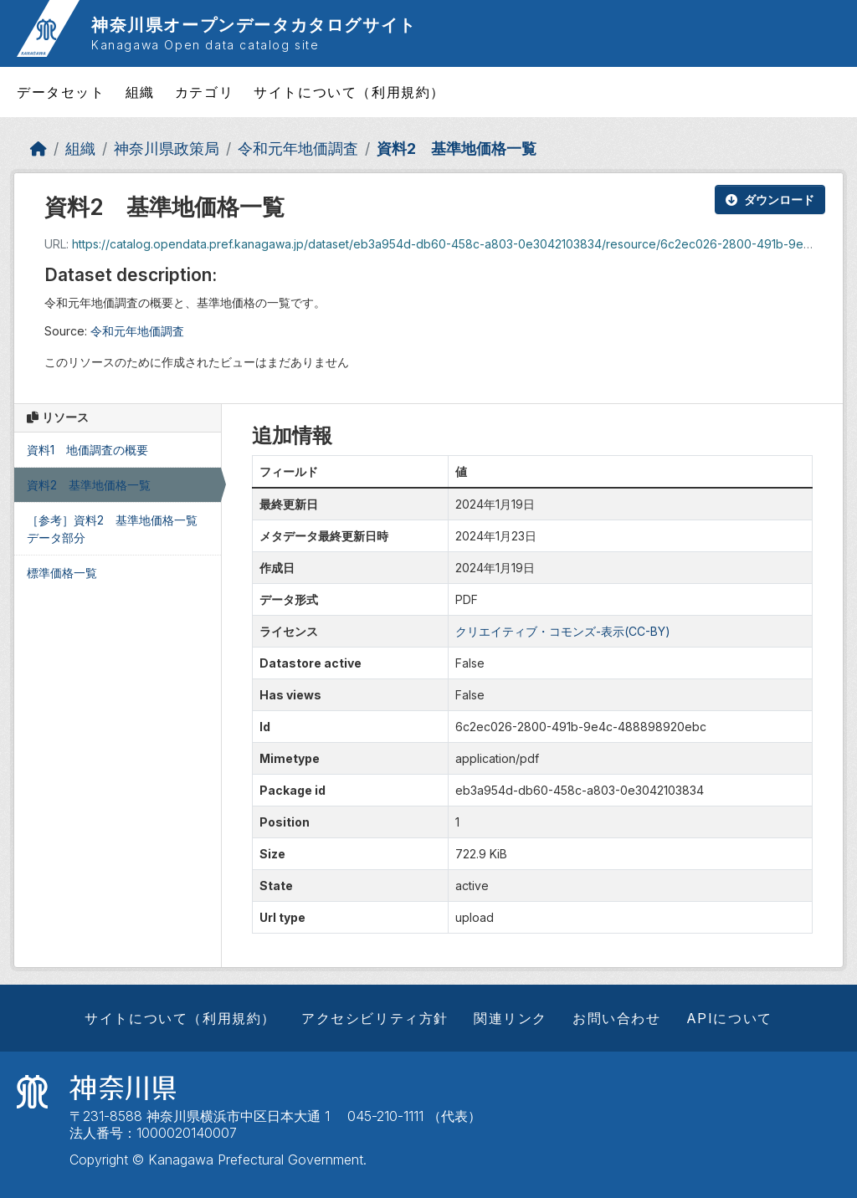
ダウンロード (770, 199)
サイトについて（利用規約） (349, 92)
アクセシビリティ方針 (375, 1018)
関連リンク (510, 1018)
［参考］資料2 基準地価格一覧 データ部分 (118, 529)
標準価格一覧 (62, 573)
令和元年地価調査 (298, 148)
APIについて (729, 1018)
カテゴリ (204, 92)
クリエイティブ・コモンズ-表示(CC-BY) (562, 631)
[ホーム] (38, 148)
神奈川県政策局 (166, 148)
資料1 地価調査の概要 (87, 450)
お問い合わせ (616, 1018)
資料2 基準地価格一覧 (456, 148)
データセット (61, 92)
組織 (140, 92)
